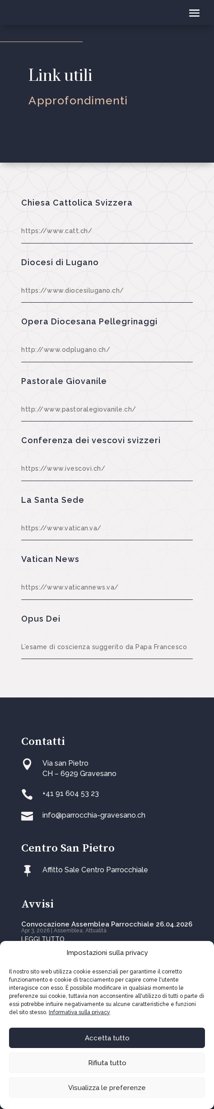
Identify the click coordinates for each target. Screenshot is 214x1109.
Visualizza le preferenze (107, 1088)
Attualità (96, 930)
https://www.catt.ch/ (56, 230)
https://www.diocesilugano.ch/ (72, 290)
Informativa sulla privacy (79, 1012)
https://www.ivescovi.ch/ (63, 468)
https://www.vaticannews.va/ (70, 587)
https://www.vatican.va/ (61, 528)
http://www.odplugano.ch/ (65, 349)
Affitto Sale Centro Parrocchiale (95, 870)
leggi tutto (43, 939)
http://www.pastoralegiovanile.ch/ (78, 409)
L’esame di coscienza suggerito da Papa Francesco (104, 646)
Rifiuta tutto (107, 1063)
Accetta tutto (107, 1038)
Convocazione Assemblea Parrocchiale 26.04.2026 (106, 924)
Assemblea (68, 930)
